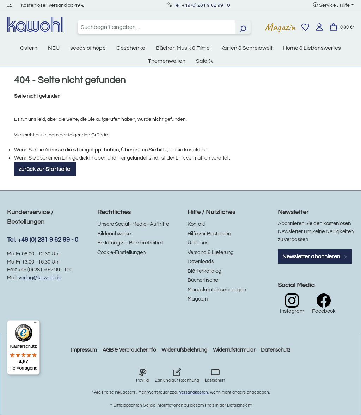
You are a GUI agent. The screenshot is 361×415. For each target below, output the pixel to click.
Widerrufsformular (234, 350)
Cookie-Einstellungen (121, 252)
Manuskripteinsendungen (217, 289)
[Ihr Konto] (319, 27)
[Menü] (35, 324)
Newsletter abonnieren (314, 256)
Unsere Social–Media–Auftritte (133, 224)
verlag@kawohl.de (40, 277)
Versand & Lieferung (211, 252)
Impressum (84, 350)
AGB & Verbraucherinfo (129, 350)
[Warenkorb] (341, 27)
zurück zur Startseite (45, 169)
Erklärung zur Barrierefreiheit (130, 243)
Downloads (201, 261)
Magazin (280, 26)
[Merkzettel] (305, 27)
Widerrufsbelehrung (184, 350)
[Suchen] (242, 27)
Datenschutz (275, 350)
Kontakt (197, 224)
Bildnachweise (114, 233)
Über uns (198, 243)
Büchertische (203, 280)
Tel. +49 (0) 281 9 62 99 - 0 (201, 5)
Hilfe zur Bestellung (209, 233)
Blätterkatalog (204, 271)
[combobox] (156, 27)
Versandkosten (193, 392)
